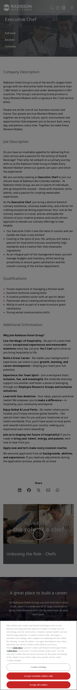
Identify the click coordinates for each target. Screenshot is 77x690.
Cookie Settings (38, 667)
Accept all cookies (38, 685)
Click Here (18, 647)
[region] (38, 655)
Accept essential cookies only (38, 676)
